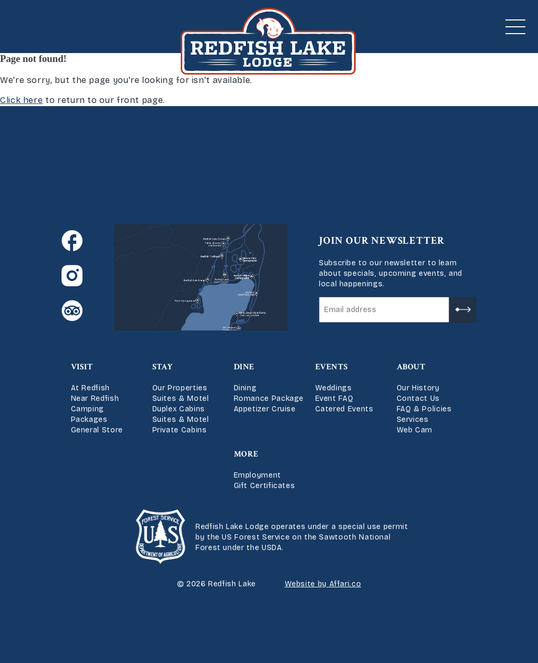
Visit (82, 366)
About (411, 366)
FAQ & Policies (424, 409)
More (246, 454)
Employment (257, 475)
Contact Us (418, 398)
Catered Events (344, 409)
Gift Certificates (264, 485)
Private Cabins (179, 430)
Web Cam (414, 430)
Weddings (333, 388)
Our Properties (180, 388)
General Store (97, 430)
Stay (162, 366)
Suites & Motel (180, 398)
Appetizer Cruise (265, 409)
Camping (87, 409)
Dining (245, 388)
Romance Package (269, 398)
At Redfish (90, 388)
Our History (418, 388)
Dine (244, 366)
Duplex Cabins (178, 409)
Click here (21, 100)
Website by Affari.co (323, 583)
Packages (89, 419)
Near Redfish (95, 398)
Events (331, 366)
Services (413, 419)
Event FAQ (334, 398)
